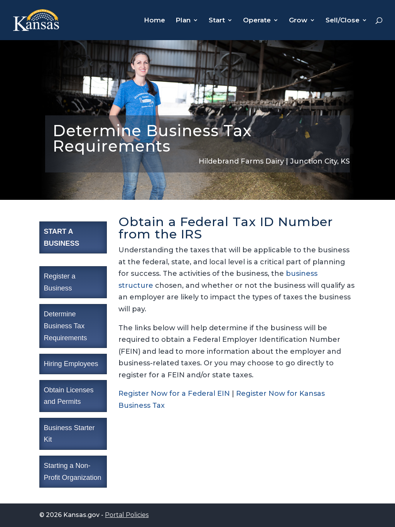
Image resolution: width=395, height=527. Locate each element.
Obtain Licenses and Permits (68, 396)
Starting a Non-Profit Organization (72, 471)
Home (154, 20)
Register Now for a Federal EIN (175, 393)
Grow (298, 20)
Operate (257, 20)
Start (217, 20)
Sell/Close (343, 20)
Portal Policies (127, 515)
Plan (183, 20)
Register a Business (59, 282)
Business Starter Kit (69, 434)
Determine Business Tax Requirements (65, 325)
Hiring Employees (71, 364)
